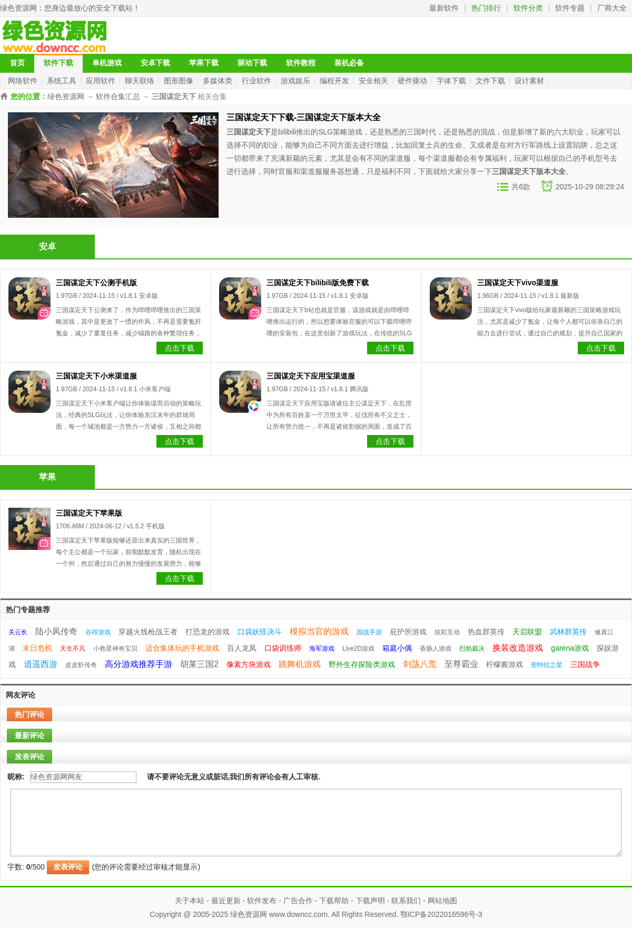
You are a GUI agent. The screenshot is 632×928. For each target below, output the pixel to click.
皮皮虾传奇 (81, 665)
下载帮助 (334, 900)
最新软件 (444, 8)
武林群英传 (568, 631)
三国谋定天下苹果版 (89, 513)
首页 (17, 63)
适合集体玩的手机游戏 (182, 648)
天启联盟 (527, 631)
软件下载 (58, 63)
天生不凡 (72, 648)
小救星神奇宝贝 (115, 648)
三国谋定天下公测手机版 (96, 282)
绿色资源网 (18, 8)
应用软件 (101, 80)
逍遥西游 (40, 664)
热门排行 (486, 8)
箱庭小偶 (397, 648)
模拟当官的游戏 (319, 631)
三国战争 (585, 664)
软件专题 (570, 8)
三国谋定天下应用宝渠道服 (310, 376)
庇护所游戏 (408, 631)
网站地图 (442, 900)
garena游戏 (570, 648)
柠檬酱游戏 (504, 664)
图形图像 (179, 80)
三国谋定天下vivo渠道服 (517, 282)
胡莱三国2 (199, 664)
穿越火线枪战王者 (147, 631)
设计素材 (530, 80)
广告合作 (298, 900)
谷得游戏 (98, 632)
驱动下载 (252, 63)
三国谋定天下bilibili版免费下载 (317, 282)
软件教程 (300, 63)
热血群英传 (486, 631)
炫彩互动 (447, 632)
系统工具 (62, 80)
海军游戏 (321, 648)
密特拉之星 (546, 665)
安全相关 (374, 80)
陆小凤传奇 (56, 631)
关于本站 (189, 900)
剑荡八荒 (420, 664)
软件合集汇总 (118, 96)
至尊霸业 (461, 664)
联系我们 (406, 900)
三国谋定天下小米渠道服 (96, 376)
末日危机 (37, 648)
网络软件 (23, 80)
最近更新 (226, 900)
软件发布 (261, 900)
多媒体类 (218, 80)
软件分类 (528, 8)
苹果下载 (204, 63)
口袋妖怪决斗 (260, 631)
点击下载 (179, 348)
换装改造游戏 (517, 647)
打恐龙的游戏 (207, 631)
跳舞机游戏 (300, 664)
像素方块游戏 (248, 664)
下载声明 (370, 900)
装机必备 (349, 63)
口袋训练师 (282, 648)
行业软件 (257, 80)
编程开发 (335, 80)
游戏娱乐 (296, 80)
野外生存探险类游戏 (362, 664)
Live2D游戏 (358, 648)
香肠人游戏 (435, 648)
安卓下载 (155, 63)
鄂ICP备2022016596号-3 (441, 914)
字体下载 (452, 80)
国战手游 (369, 632)
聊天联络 (140, 80)
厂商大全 (612, 8)
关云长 (17, 632)
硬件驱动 (413, 80)
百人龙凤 (241, 648)
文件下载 (491, 80)
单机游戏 (107, 63)
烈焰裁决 (472, 648)
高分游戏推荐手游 (138, 664)
